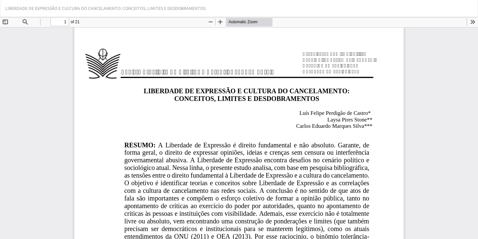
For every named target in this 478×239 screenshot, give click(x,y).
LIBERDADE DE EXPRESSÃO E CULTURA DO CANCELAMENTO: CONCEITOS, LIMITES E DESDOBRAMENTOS (105, 8)
